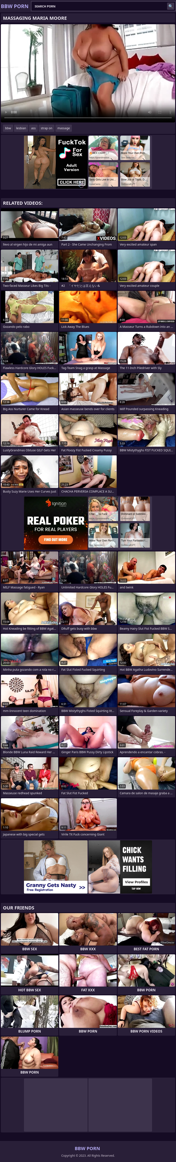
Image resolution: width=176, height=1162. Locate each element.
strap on (46, 128)
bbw (8, 128)
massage (63, 128)
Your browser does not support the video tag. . (88, 73)
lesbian (21, 128)
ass (33, 128)
